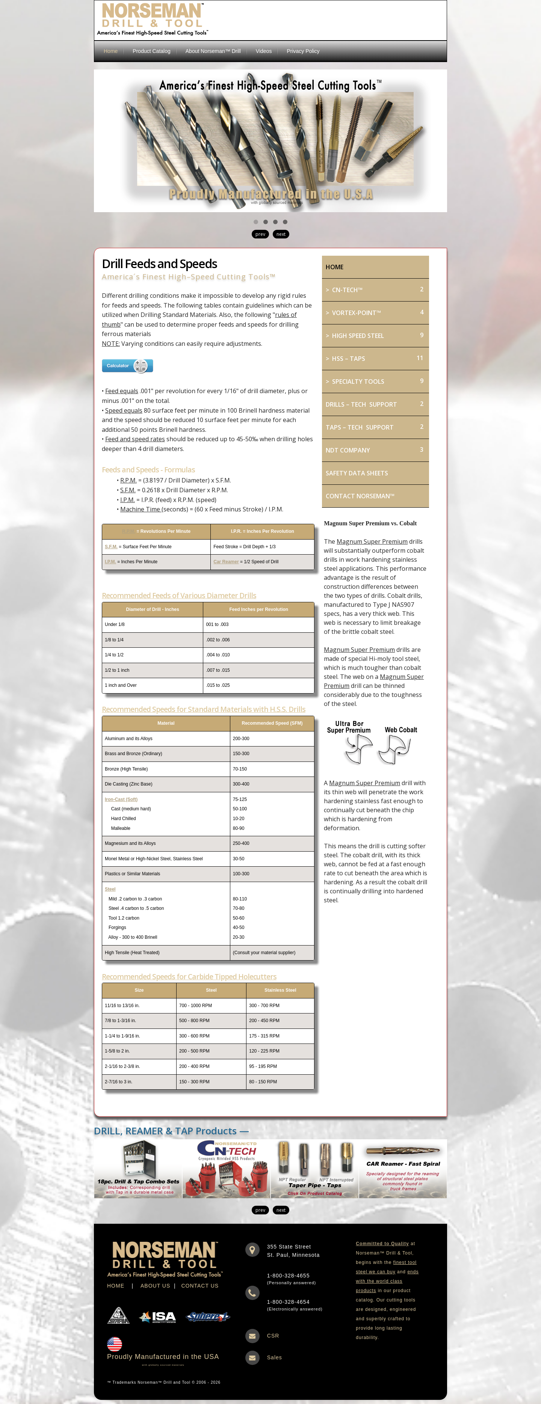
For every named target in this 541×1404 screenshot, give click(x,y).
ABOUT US (155, 1286)
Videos (264, 51)
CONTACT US (200, 1286)
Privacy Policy (303, 51)
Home (111, 51)
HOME (115, 1286)
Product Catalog (151, 51)
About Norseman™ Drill (213, 51)
